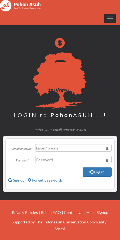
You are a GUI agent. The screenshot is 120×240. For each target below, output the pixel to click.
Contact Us (73, 212)
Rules (45, 212)
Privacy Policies (25, 212)
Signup (16, 180)
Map (90, 212)
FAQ (57, 212)
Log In (97, 172)
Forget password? (45, 180)
